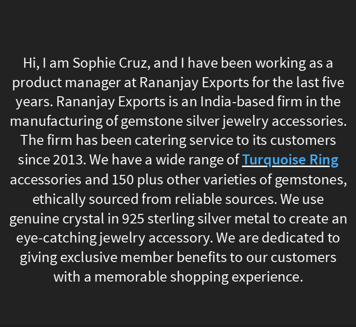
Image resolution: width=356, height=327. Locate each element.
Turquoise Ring (290, 160)
